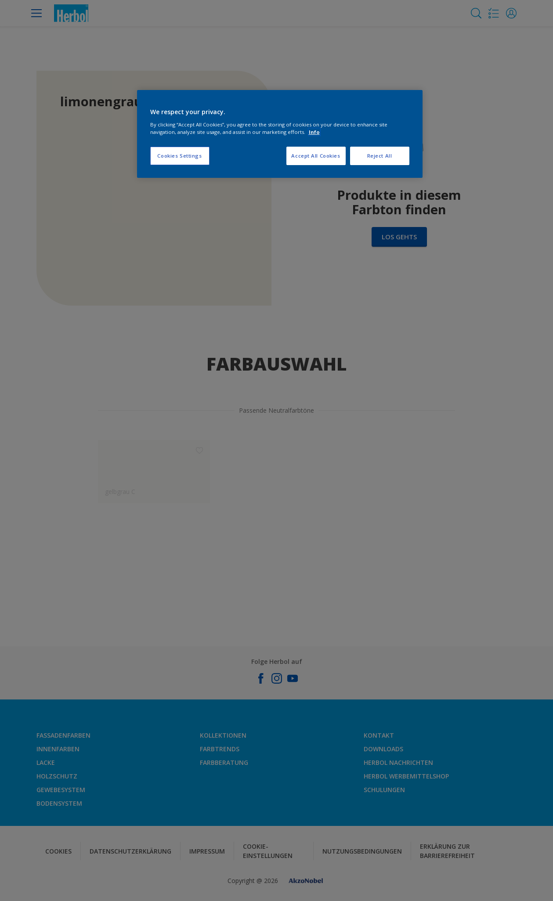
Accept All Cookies (315, 155)
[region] (280, 134)
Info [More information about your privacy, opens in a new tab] (314, 132)
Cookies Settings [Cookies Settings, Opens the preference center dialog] (179, 155)
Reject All (379, 155)
